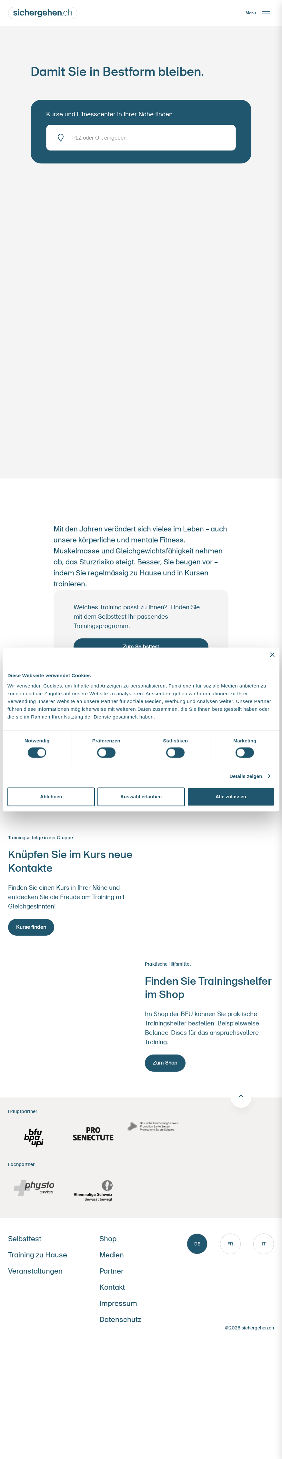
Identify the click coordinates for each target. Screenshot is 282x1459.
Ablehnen (51, 797)
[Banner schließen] (272, 654)
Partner (111, 1271)
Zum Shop (165, 1062)
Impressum (118, 1303)
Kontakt (112, 1287)
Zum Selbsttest (141, 646)
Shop (107, 1239)
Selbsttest (24, 1239)
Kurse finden (31, 927)
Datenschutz (120, 1319)
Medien (111, 1255)
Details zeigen (245, 776)
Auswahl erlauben (141, 797)
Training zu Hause (37, 1255)
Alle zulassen (231, 797)
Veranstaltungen (35, 1271)
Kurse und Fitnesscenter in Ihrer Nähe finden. (110, 114)
